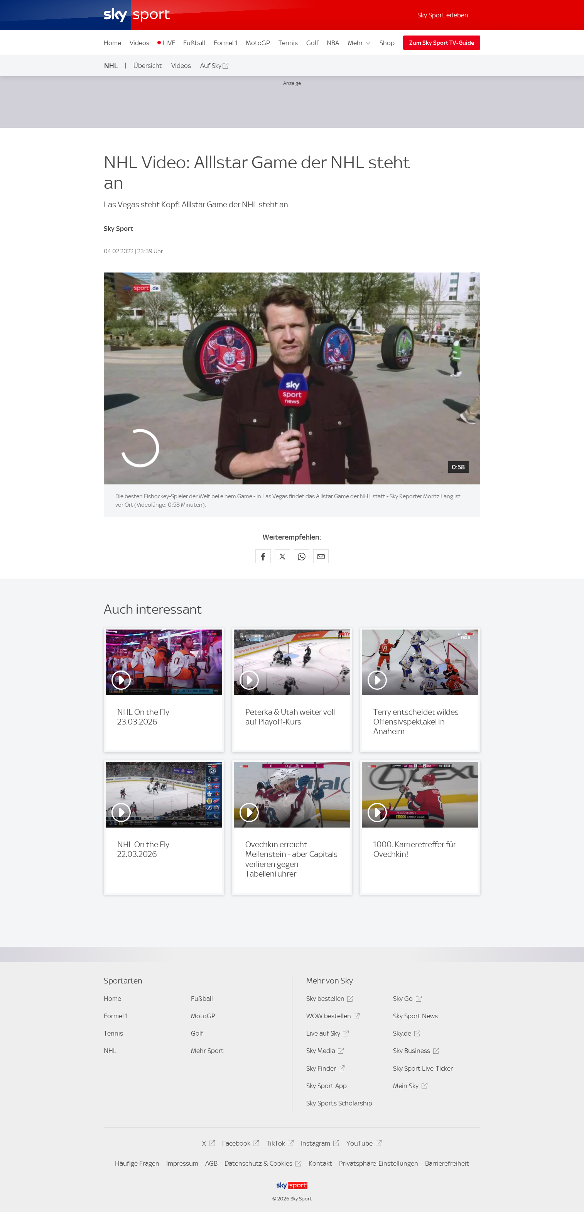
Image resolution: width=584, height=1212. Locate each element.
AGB (211, 1163)
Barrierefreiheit (447, 1163)
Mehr (359, 43)
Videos (139, 43)
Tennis (288, 43)
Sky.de (405, 1034)
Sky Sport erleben (442, 15)
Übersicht (147, 65)
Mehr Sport (207, 1051)
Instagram (319, 1144)
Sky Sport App (326, 1086)
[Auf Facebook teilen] (263, 556)
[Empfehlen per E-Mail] (321, 556)
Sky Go (406, 1000)
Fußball (194, 43)
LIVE (169, 43)
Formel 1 (226, 43)
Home (112, 43)
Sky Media (324, 1052)
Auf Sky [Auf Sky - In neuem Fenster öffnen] (210, 65)
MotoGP (258, 43)
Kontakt (320, 1163)
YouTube (362, 1144)
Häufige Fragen (137, 1163)
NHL (111, 66)
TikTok (279, 1144)
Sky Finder (324, 1070)
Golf (312, 43)
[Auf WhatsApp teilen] (301, 556)
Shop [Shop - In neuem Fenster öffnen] (387, 43)
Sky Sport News (415, 1016)
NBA (333, 43)
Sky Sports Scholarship (339, 1103)
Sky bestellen (328, 1000)
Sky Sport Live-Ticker (423, 1068)
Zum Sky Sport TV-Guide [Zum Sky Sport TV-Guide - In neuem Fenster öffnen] (441, 42)
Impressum (182, 1163)
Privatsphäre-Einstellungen (378, 1163)
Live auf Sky (326, 1034)
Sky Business (415, 1052)
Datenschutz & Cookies (261, 1165)
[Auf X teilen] (282, 556)
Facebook (239, 1144)
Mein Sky (409, 1087)
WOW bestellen (332, 1017)
